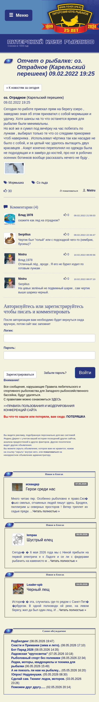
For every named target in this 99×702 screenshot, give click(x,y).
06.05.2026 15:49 (37, 666)
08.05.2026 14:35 (46, 649)
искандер (32, 484)
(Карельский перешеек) (34, 97)
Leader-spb (35, 584)
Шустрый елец (40, 540)
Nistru (89, 190)
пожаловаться (69, 190)
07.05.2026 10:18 (61, 654)
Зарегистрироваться (20, 374)
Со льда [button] (42, 182)
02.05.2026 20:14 (58, 687)
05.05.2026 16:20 (73, 670)
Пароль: (10, 348)
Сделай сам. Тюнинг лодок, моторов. (38, 679)
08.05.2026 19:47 (42, 641)
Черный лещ (38, 589)
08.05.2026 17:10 (73, 645)
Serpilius (24, 234)
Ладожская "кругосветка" (30, 654)
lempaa (32, 535)
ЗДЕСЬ (56, 399)
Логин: (8, 330)
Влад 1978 (25, 215)
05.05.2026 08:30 (55, 674)
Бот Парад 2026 (22, 649)
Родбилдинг (20, 641)
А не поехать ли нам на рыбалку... (36, 670)
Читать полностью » (46, 511)
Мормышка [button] (16, 182)
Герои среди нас (40, 489)
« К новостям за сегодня (22, 88)
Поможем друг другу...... (28, 687)
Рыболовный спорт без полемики (35, 658)
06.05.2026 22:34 (73, 658)
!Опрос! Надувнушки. (26, 674)
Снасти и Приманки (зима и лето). (35, 645)
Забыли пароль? (55, 373)
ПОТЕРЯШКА (75, 416)
